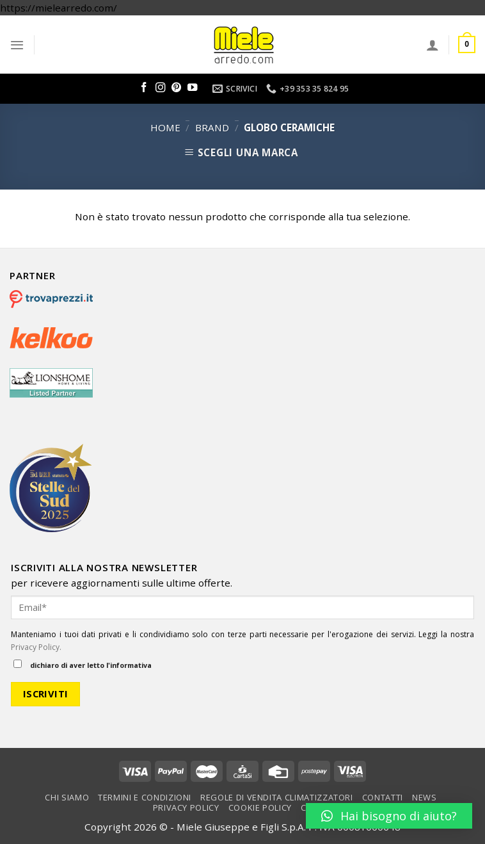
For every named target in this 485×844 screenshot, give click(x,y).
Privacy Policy (186, 807)
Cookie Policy (260, 807)
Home (165, 127)
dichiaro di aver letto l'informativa (82, 665)
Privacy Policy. (36, 647)
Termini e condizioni (144, 797)
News (424, 797)
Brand (212, 127)
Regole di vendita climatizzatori (276, 797)
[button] (389, 816)
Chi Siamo (67, 797)
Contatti (382, 797)
